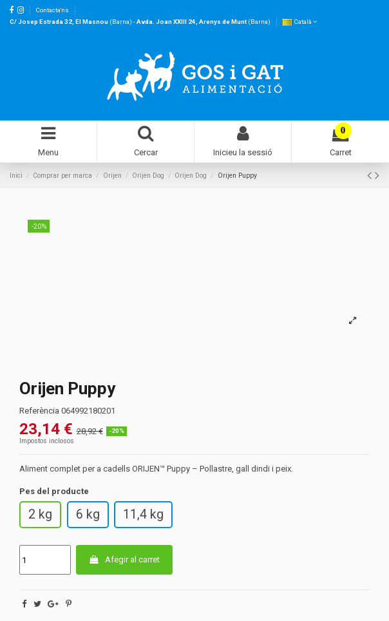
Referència (39, 411)
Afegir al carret (124, 559)
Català (299, 21)
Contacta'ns (52, 10)
